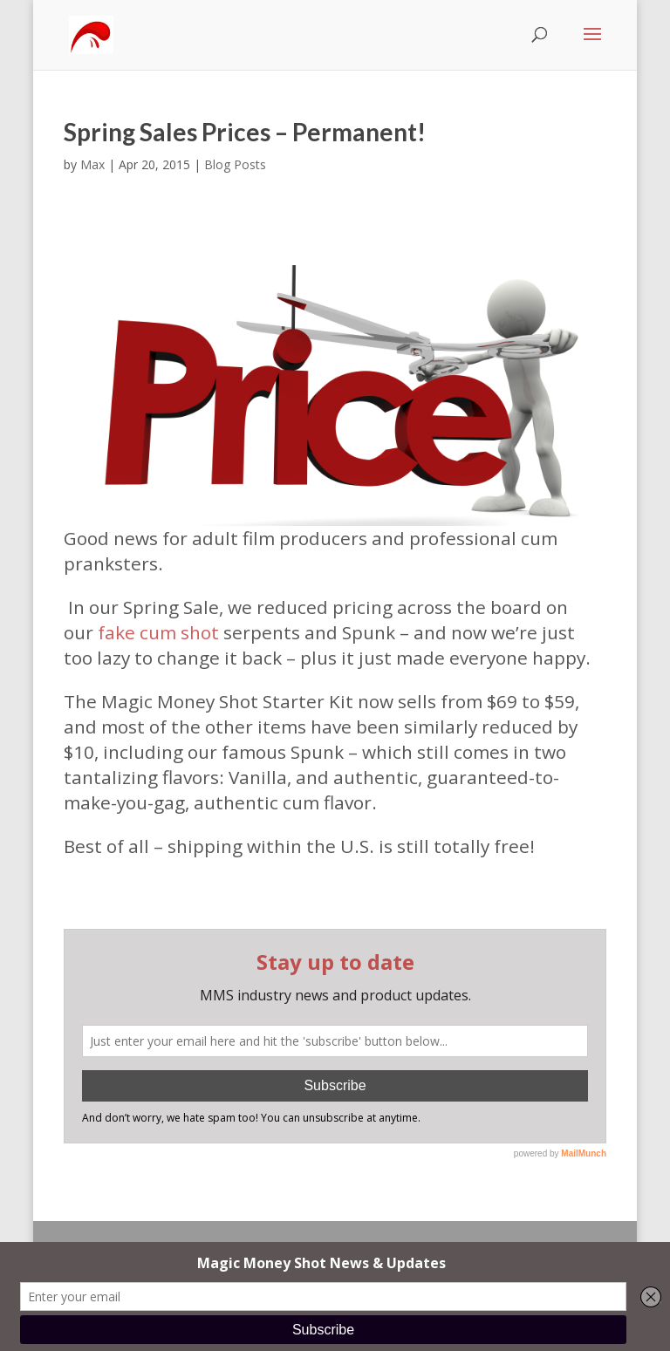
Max (92, 164)
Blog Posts (235, 164)
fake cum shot (158, 632)
